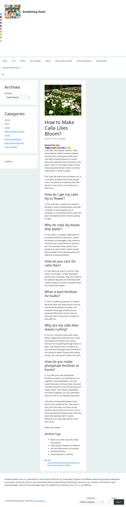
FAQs (14, 61)
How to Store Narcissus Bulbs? (59, 465)
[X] (48, 148)
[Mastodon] (1, 29)
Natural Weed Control (11, 68)
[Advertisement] (63, 40)
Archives (8, 93)
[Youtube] (59, 148)
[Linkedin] (63, 148)
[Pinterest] (54, 148)
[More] (69, 148)
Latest (7, 127)
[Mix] (1, 32)
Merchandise (101, 61)
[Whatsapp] (56, 148)
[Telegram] (65, 148)
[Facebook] (50, 148)
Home (4, 61)
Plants (22, 61)
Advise (48, 61)
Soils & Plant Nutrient (63, 61)
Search (114, 498)
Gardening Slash (33, 12)
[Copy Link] (67, 148)
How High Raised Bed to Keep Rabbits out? (63, 463)
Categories (90, 498)
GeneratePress (39, 501)
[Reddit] (52, 148)
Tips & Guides (35, 61)
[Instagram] (46, 148)
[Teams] (61, 148)
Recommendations (84, 61)
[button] (3, 74)
